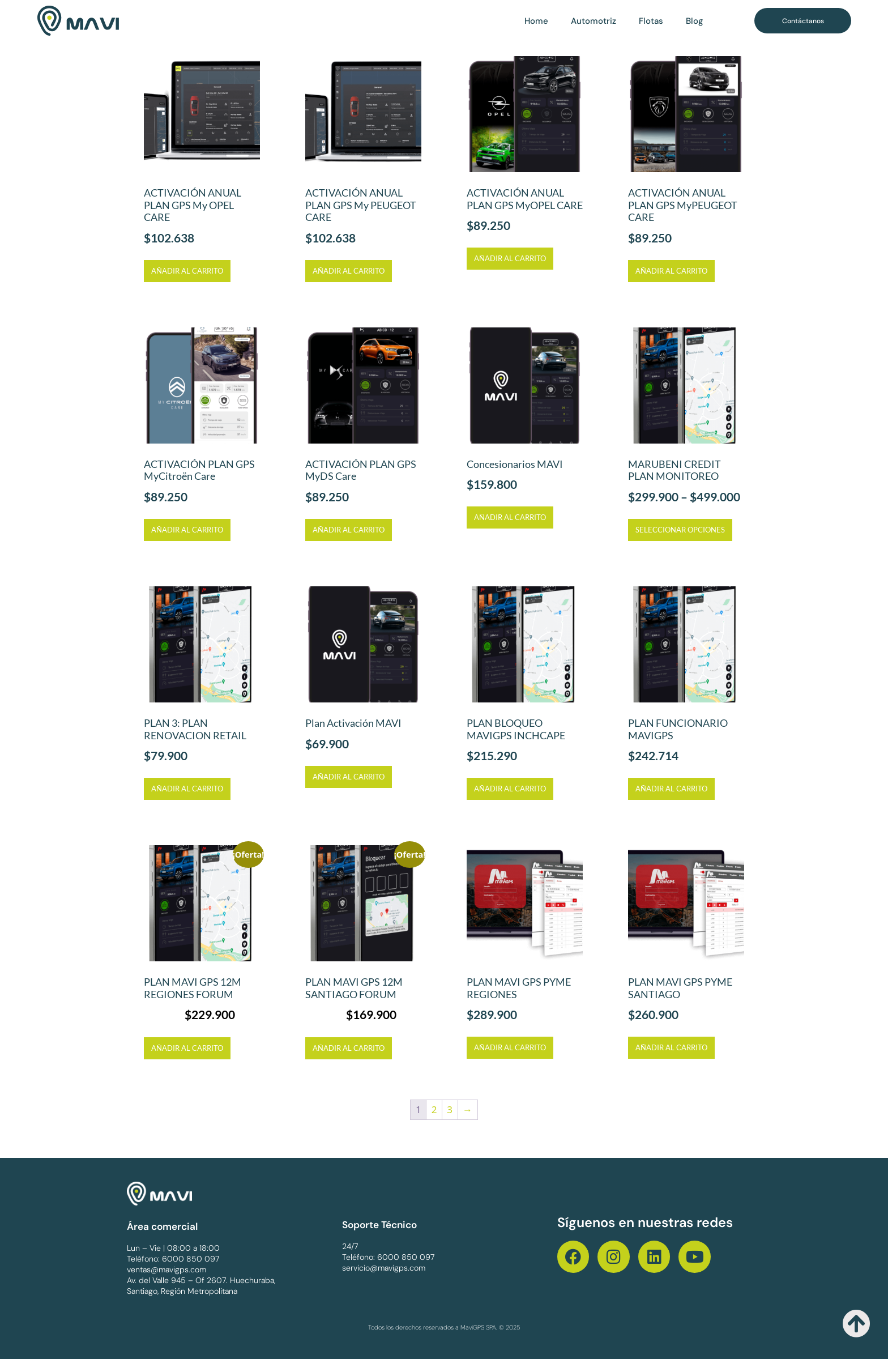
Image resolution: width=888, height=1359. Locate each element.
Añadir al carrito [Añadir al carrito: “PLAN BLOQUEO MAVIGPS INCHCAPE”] (510, 788)
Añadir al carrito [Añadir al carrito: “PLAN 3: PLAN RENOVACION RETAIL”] (187, 788)
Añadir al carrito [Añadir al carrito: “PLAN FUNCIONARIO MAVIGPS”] (671, 788)
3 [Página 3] (449, 1109)
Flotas (651, 21)
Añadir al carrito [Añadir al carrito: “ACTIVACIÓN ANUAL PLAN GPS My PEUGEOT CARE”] (349, 270)
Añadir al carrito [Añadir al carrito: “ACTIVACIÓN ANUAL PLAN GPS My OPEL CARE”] (187, 270)
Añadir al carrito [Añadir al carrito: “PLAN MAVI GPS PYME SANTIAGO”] (671, 1047)
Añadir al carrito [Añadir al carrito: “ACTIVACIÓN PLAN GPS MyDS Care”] (349, 529)
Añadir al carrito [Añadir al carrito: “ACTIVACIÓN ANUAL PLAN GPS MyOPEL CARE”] (510, 258)
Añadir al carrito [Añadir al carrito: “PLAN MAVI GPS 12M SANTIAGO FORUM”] (349, 1048)
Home (536, 21)
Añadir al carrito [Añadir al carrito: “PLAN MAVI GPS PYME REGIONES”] (510, 1047)
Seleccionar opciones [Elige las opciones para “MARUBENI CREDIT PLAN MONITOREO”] (680, 529)
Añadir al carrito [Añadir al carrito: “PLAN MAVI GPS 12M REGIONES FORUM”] (187, 1048)
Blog (694, 21)
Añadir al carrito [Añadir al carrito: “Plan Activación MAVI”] (349, 776)
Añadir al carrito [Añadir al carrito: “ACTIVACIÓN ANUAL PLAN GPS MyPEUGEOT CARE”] (671, 270)
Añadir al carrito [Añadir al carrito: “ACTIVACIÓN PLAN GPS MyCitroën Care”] (187, 529)
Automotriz (593, 21)
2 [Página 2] (434, 1109)
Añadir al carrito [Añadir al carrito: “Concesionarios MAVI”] (510, 517)
